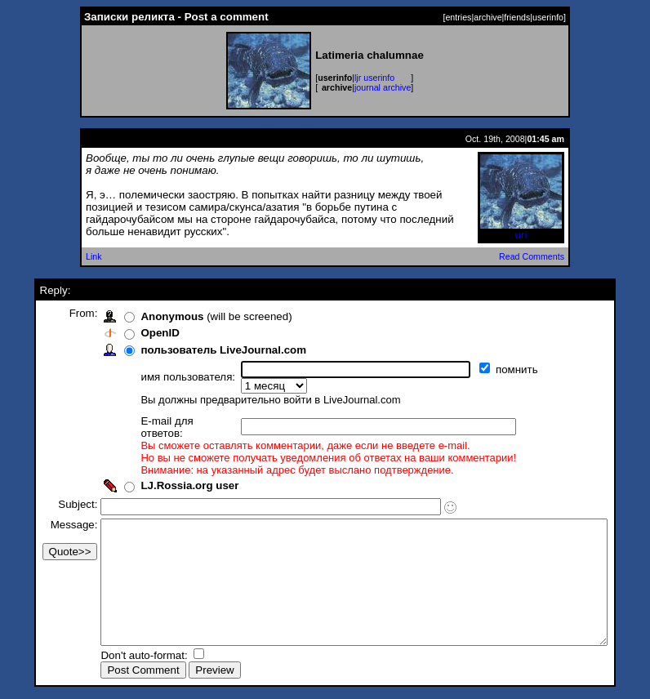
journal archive (382, 87)
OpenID (133, 333)
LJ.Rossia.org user (162, 462)
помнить (491, 369)
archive (487, 17)
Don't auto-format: (118, 657)
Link (94, 256)
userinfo (547, 17)
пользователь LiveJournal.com (196, 350)
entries (458, 17)
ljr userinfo (374, 77)
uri (521, 230)
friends (517, 17)
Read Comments (531, 256)
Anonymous (145, 316)
